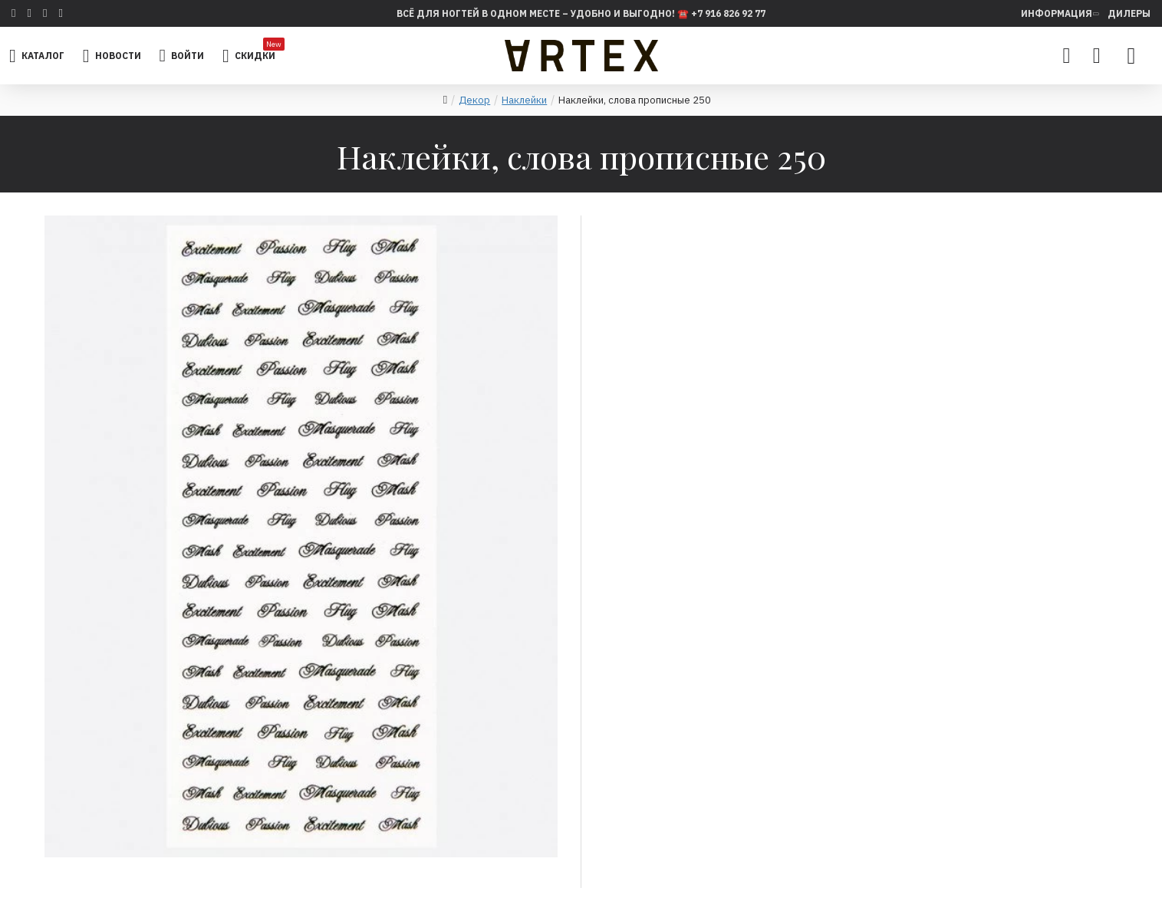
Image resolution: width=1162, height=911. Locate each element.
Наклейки (524, 100)
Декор (474, 100)
